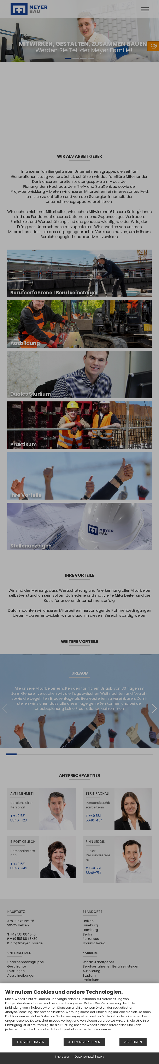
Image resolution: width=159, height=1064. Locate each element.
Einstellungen (30, 1042)
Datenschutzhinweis (89, 1057)
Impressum (63, 1057)
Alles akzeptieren (84, 1042)
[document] (79, 1013)
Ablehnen (133, 1042)
